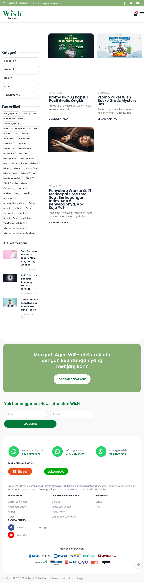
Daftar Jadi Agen (17, 501)
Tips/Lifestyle (12, 95)
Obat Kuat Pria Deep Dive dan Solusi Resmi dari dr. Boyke (29, 304)
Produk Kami (58, 511)
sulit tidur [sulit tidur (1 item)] (26, 218)
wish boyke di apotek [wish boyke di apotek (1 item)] (14, 228)
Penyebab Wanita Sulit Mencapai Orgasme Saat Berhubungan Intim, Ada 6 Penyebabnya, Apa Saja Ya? (70, 199)
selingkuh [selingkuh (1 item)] (8, 213)
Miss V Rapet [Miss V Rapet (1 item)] (10, 173)
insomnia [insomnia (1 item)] (8, 143)
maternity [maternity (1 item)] (8, 153)
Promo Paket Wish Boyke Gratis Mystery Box (117, 101)
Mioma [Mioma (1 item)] (17, 168)
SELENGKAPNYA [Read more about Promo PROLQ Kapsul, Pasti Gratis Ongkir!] (58, 119)
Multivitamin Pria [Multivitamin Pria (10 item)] (12, 178)
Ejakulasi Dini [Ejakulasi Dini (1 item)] (21, 133)
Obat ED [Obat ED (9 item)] (30, 178)
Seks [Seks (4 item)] (28, 208)
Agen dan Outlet (17, 506)
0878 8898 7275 (31, 453)
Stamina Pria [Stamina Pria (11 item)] (10, 218)
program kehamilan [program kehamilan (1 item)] (13, 203)
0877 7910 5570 (75, 453)
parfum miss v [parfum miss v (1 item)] (10, 193)
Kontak (99, 501)
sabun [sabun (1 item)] (18, 208)
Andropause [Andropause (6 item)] (29, 113)
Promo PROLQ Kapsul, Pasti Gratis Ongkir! (69, 99)
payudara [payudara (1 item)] (8, 198)
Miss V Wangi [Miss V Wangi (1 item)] (28, 173)
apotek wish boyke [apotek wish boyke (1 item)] (13, 118)
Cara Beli (56, 501)
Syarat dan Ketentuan (64, 516)
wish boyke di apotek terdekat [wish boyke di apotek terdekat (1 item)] (19, 233)
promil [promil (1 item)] (6, 208)
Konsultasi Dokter (61, 506)
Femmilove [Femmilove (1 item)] (24, 138)
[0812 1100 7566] (101, 451)
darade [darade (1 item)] (33, 128)
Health (8, 77)
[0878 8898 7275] (14, 451)
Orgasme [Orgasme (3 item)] (8, 188)
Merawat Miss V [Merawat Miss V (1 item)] (29, 163)
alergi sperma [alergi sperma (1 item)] (10, 113)
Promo (8, 86)
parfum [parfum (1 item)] (22, 188)
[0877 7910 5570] (57, 451)
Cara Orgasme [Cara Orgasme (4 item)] (11, 123)
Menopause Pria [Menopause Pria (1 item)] (28, 158)
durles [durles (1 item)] (6, 133)
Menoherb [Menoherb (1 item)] (23, 153)
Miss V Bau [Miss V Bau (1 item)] (31, 168)
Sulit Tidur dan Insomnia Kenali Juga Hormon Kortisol (29, 282)
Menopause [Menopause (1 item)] (9, 158)
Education (10, 60)
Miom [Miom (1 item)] (6, 168)
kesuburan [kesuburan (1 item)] (8, 148)
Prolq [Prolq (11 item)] (32, 203)
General (9, 69)
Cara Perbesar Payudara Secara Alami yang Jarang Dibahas (29, 258)
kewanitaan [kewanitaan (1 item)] (25, 148)
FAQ (98, 506)
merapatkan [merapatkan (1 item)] (10, 163)
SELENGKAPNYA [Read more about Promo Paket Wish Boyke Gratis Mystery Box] (107, 119)
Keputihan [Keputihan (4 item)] (22, 143)
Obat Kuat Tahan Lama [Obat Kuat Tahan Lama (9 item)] (15, 183)
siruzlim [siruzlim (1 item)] (22, 213)
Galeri (11, 516)
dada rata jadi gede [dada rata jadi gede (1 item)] (14, 128)
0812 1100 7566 (117, 453)
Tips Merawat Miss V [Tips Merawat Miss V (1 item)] (14, 223)
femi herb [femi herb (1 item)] (8, 138)
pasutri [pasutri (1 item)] (26, 193)
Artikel (11, 511)
